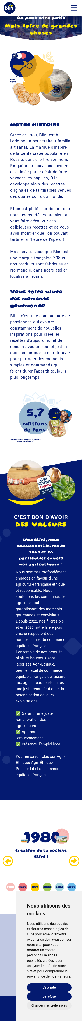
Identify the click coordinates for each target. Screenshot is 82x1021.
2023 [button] (59, 887)
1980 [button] (10, 887)
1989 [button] (22, 887)
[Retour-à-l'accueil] (9, 8)
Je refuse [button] (49, 996)
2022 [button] (47, 887)
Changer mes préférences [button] (49, 1005)
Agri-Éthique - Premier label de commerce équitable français (39, 769)
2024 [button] (71, 887)
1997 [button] (35, 887)
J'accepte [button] (49, 987)
